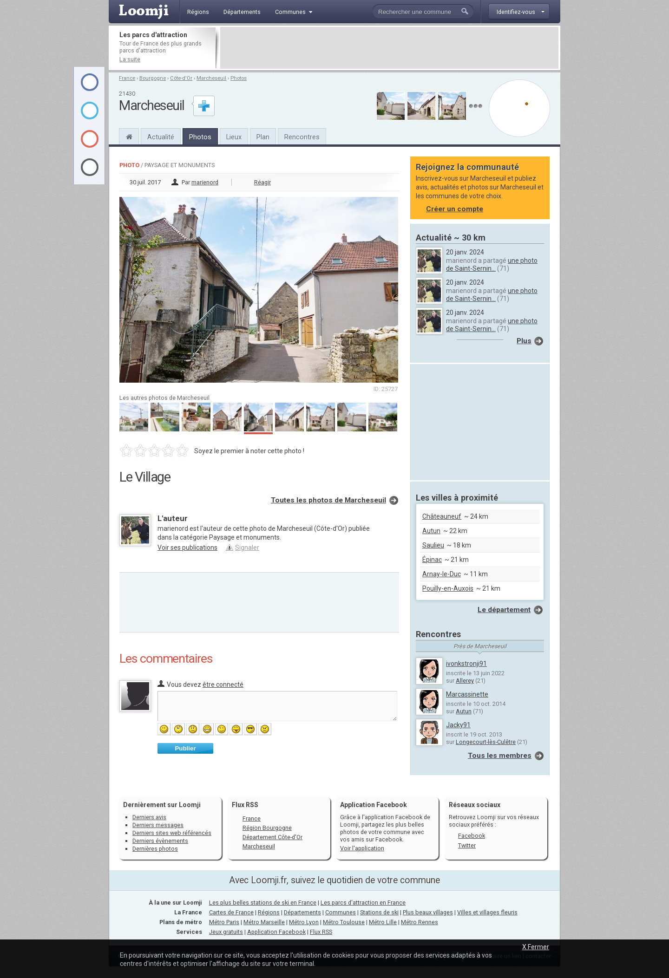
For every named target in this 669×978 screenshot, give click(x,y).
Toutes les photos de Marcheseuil (328, 500)
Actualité (160, 137)
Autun (431, 531)
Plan (262, 137)
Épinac (432, 559)
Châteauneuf (441, 516)
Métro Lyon (304, 922)
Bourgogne (152, 78)
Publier (185, 748)
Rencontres (302, 137)
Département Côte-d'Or (272, 837)
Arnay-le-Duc (441, 574)
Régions (269, 912)
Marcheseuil (211, 78)
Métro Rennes (419, 922)
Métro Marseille (264, 922)
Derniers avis (149, 817)
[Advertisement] (389, 48)
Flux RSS (245, 804)
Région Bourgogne (267, 827)
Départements (302, 912)
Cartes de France (231, 912)
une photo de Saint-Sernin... (492, 264)
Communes (340, 912)
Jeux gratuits (226, 931)
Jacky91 (458, 725)
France (127, 78)
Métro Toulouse (344, 922)
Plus (524, 341)
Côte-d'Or (181, 78)
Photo (129, 165)
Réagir (262, 182)
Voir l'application (362, 848)
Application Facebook (276, 931)
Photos (238, 78)
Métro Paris (224, 922)
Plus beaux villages (428, 912)
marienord (204, 182)
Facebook (471, 835)
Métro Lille (383, 922)
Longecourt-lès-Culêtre (486, 741)
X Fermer (535, 947)
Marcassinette (467, 694)
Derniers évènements (160, 840)
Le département (504, 610)
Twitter (467, 845)
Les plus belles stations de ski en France (262, 902)
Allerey (465, 680)
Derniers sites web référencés (171, 832)
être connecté (223, 684)
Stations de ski (379, 912)
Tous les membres (499, 755)
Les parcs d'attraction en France (363, 902)
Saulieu (433, 545)
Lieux (234, 137)
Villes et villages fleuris (487, 912)
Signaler (247, 547)
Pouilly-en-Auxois (447, 588)
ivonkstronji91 (466, 663)
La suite (129, 59)
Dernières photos (155, 848)
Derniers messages (158, 825)
